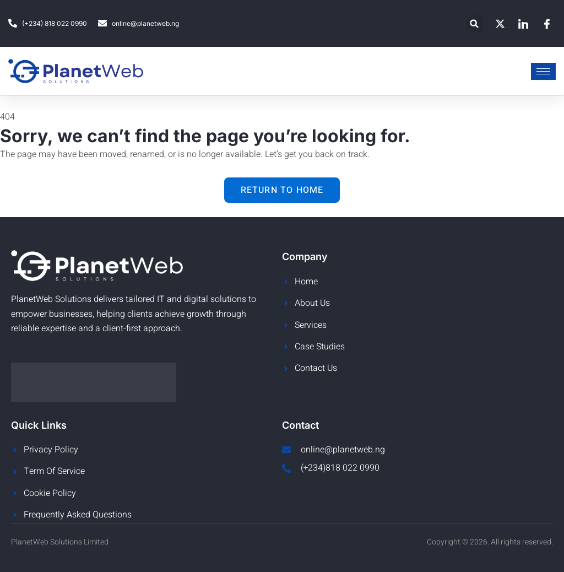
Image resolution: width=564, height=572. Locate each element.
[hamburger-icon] (543, 71)
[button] (474, 23)
